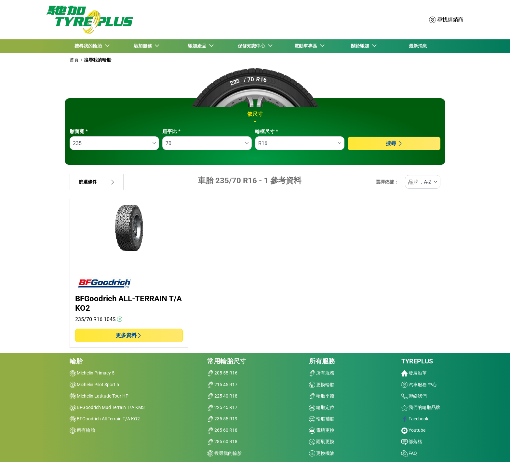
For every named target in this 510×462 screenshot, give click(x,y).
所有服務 (322, 361)
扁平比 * (171, 131)
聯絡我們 (414, 396)
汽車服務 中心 (419, 384)
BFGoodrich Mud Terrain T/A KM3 (107, 407)
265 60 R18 (222, 430)
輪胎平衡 (321, 396)
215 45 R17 (222, 384)
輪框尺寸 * (266, 131)
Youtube (413, 430)
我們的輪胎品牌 (420, 407)
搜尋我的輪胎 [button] (89, 45)
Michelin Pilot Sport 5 (94, 384)
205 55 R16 (222, 372)
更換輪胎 (321, 384)
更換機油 (321, 453)
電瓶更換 (321, 430)
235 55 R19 (222, 418)
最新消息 (418, 45)
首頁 (74, 59)
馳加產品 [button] (198, 45)
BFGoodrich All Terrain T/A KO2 (105, 418)
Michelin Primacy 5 (92, 372)
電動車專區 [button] (306, 45)
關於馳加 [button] (361, 45)
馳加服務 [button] (143, 45)
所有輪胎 (82, 430)
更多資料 (129, 335)
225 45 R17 (222, 407)
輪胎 (76, 361)
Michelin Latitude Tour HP (99, 396)
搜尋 (394, 143)
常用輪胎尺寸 (226, 361)
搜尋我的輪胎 (97, 59)
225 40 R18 (222, 396)
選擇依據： (387, 182)
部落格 (411, 441)
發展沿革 (414, 372)
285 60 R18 (222, 441)
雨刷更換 (321, 441)
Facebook (414, 418)
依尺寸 (255, 114)
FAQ (409, 453)
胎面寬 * (79, 131)
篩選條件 (96, 182)
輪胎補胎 (321, 418)
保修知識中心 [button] (252, 45)
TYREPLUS (417, 361)
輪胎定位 (321, 407)
